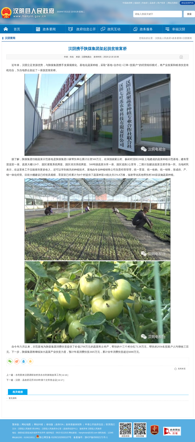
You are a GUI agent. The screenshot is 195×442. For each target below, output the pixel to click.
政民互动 (113, 29)
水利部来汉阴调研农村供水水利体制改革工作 (38, 375)
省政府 (137, 3)
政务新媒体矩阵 (74, 424)
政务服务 (146, 29)
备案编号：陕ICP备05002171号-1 (90, 437)
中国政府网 (127, 3)
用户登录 (161, 3)
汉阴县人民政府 (163, 38)
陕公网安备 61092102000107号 (53, 437)
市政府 (145, 3)
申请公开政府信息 (94, 424)
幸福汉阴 (178, 29)
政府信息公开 (86, 29)
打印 (182, 57)
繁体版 (15, 424)
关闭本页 (182, 369)
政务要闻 (49, 29)
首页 (17, 29)
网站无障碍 (173, 3)
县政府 (153, 3)
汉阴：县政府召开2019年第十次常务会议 (36, 380)
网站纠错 (38, 424)
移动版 (49, 424)
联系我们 (110, 424)
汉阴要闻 (187, 38)
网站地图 (26, 424)
